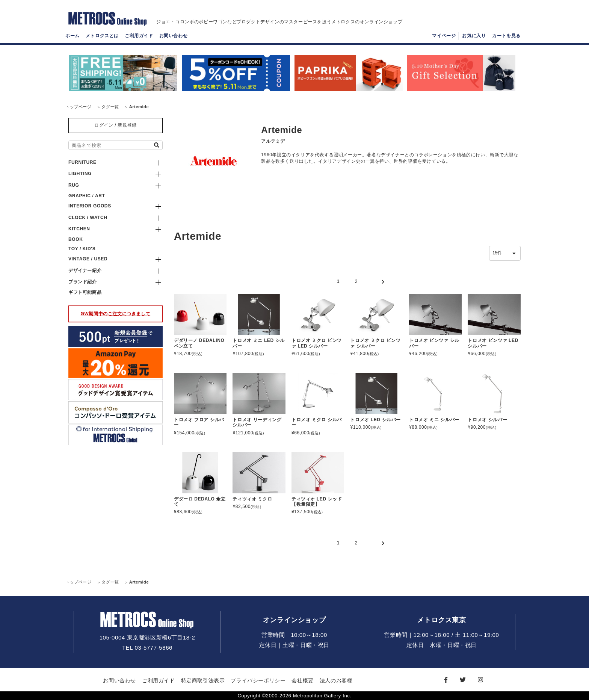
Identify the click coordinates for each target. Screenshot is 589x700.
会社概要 (302, 680)
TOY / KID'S (81, 248)
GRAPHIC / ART (86, 195)
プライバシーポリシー (258, 680)
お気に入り (474, 39)
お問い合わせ (173, 39)
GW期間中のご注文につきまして (116, 313)
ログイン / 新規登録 (115, 125)
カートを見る (506, 39)
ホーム (72, 39)
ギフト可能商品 (84, 292)
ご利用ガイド (139, 39)
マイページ (444, 39)
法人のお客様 (336, 680)
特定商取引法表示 (203, 680)
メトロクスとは (102, 39)
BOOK (75, 239)
